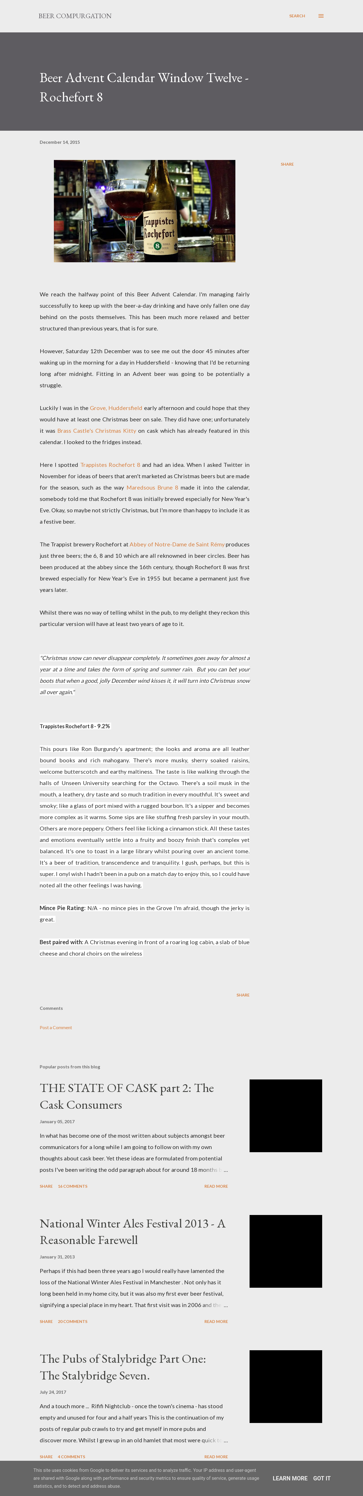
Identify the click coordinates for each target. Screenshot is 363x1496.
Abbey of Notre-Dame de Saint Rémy (177, 544)
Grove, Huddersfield (116, 407)
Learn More (290, 1478)
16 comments (72, 1186)
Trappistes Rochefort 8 (110, 464)
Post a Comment (56, 1027)
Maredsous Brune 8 (152, 487)
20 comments (72, 1321)
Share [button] (287, 164)
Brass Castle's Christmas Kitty (96, 430)
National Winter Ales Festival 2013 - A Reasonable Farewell (133, 1231)
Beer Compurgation (75, 15)
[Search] (297, 16)
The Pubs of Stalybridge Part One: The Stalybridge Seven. (123, 1366)
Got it (322, 1478)
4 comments (71, 1456)
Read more (216, 1186)
